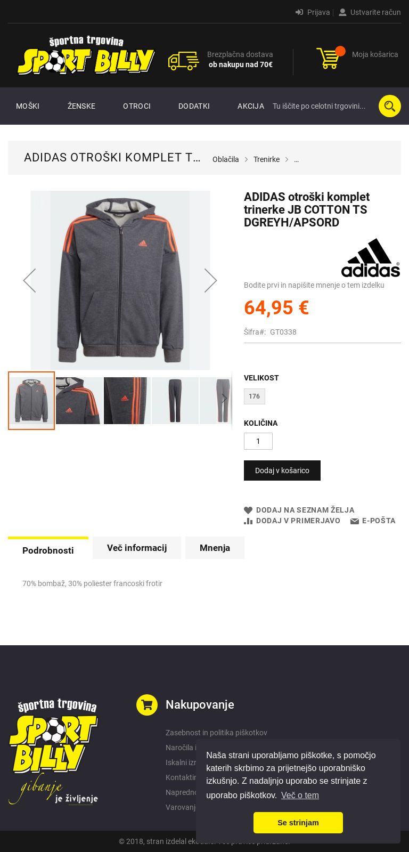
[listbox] (322, 397)
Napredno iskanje (194, 792)
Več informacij (137, 547)
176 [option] (254, 396)
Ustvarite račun (370, 12)
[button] (29, 280)
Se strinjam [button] (298, 822)
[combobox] (334, 106)
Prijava (313, 12)
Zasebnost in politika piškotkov (216, 732)
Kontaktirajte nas (194, 777)
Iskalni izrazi (186, 762)
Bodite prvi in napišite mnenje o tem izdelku (314, 285)
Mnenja (215, 547)
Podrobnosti (48, 550)
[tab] (48, 549)
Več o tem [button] (300, 795)
